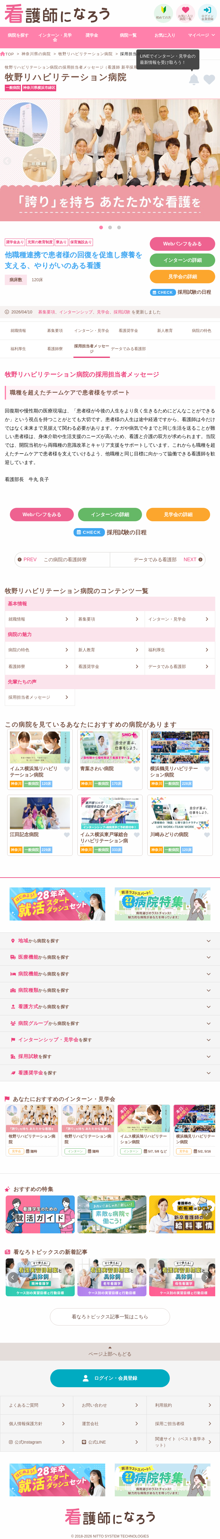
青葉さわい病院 (97, 768)
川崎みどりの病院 (169, 834)
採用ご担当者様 (169, 1423)
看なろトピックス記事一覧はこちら (110, 1316)
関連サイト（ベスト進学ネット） (180, 1441)
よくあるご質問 (23, 1405)
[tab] (110, 940)
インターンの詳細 (183, 260)
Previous (7, 161)
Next (213, 161)
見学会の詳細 (182, 276)
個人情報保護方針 (25, 1423)
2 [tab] (110, 228)
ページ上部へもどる (110, 1354)
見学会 (103, 312)
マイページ (198, 35)
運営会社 (90, 1423)
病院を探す (18, 35)
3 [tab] (119, 228)
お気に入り (165, 35)
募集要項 (46, 312)
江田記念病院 (24, 834)
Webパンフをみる (182, 243)
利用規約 (163, 1405)
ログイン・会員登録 (115, 1378)
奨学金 (91, 35)
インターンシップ (76, 312)
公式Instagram (28, 1442)
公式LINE (97, 1442)
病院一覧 (128, 35)
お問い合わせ (94, 1405)
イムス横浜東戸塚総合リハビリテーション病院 (104, 841)
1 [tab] (101, 228)
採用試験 (122, 312)
